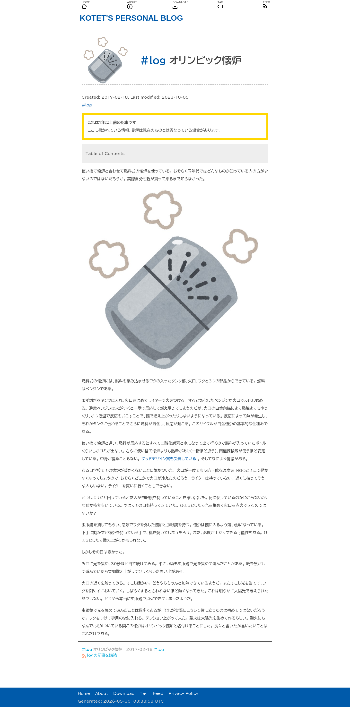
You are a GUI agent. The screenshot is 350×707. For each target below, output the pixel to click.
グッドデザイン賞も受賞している (168, 459)
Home (84, 693)
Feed (158, 693)
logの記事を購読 (99, 655)
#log (153, 60)
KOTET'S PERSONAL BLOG (131, 18)
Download (124, 693)
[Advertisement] (175, 673)
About (101, 693)
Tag (144, 693)
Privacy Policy (183, 693)
